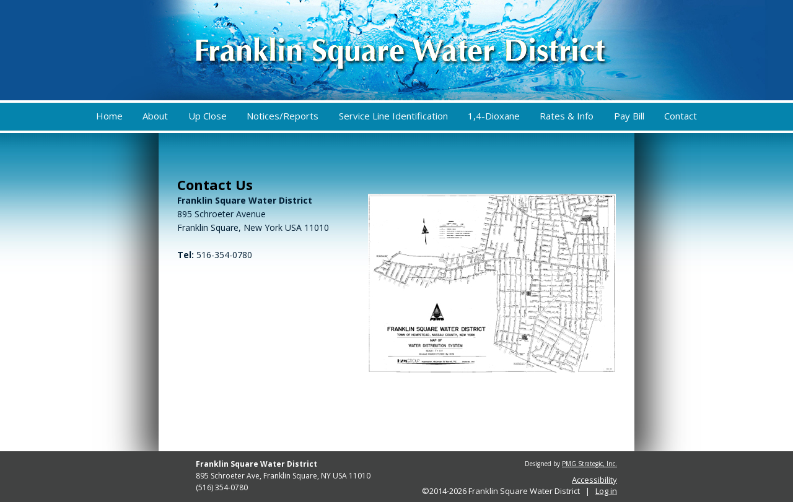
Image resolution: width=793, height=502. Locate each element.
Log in (606, 490)
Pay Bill (629, 116)
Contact (680, 116)
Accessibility (594, 479)
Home (109, 116)
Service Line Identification (393, 116)
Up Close (207, 116)
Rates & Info (567, 116)
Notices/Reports (282, 116)
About (155, 116)
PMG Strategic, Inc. (589, 463)
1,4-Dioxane (494, 116)
